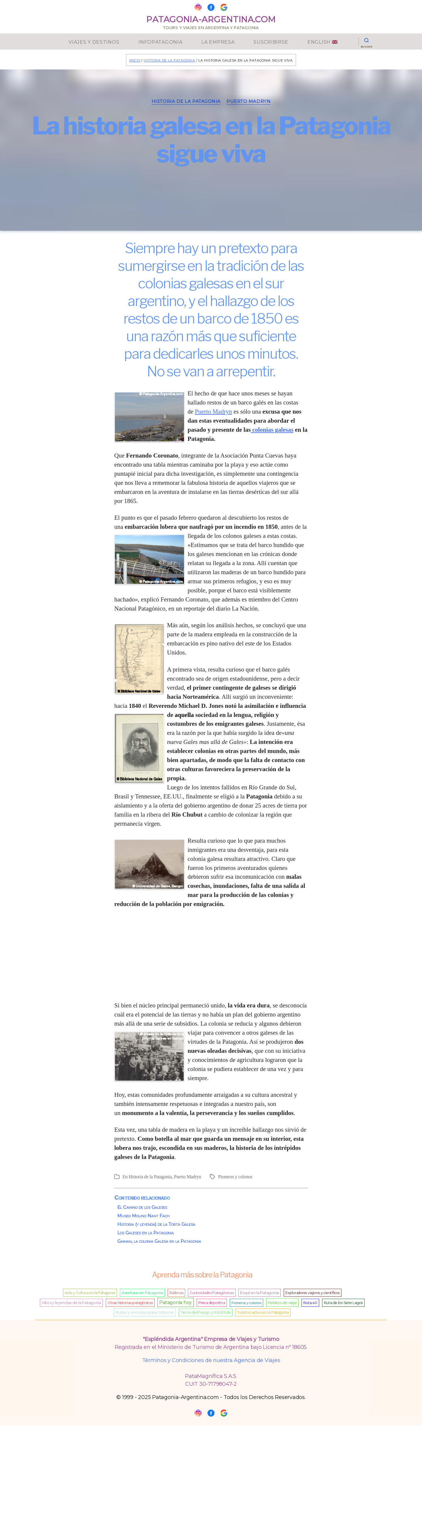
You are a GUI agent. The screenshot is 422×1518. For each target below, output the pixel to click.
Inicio (134, 60)
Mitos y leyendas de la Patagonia (71, 1303)
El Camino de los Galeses (142, 1207)
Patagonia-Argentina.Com (210, 18)
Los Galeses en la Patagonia (145, 1232)
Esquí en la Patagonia (259, 1293)
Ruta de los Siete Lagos (343, 1303)
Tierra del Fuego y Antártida (206, 1312)
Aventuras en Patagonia (142, 1293)
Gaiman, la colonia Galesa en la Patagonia (159, 1241)
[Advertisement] (211, 958)
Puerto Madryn (248, 101)
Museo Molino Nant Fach (143, 1215)
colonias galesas (272, 429)
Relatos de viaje (282, 1302)
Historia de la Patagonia (169, 60)
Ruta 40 (310, 1303)
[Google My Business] (223, 7)
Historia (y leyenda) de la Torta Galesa (156, 1224)
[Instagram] (198, 7)
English (322, 41)
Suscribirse (270, 41)
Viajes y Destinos (94, 41)
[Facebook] (211, 7)
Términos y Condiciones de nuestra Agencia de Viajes (211, 1360)
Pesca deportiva (211, 1303)
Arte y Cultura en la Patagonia (90, 1293)
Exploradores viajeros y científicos (312, 1293)
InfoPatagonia (160, 41)
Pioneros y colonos (235, 1176)
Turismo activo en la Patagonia (263, 1312)
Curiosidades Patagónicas (212, 1293)
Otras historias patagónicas (130, 1303)
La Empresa (217, 41)
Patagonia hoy (175, 1302)
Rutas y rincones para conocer (144, 1312)
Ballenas (176, 1293)
